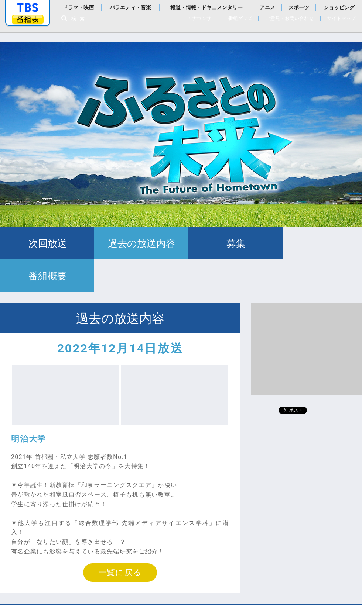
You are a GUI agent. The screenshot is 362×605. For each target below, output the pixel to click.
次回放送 (45, 243)
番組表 (28, 19)
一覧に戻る (120, 540)
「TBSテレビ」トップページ (27, 8)
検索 (79, 18)
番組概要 (317, 243)
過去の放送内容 (135, 243)
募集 (226, 243)
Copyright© (83, 590)
